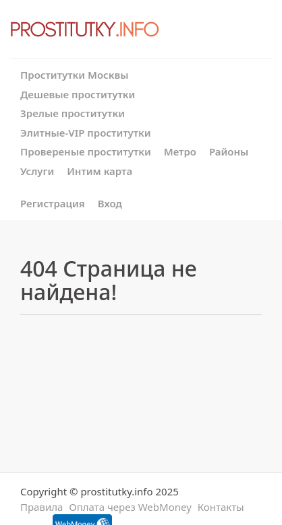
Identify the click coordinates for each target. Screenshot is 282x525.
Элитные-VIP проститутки (85, 132)
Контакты (221, 507)
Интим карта (99, 171)
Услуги (37, 171)
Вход (110, 203)
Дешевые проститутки (77, 94)
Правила (41, 507)
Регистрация (52, 203)
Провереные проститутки (85, 151)
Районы (228, 151)
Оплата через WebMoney (130, 507)
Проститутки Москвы (74, 74)
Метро (180, 151)
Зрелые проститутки (72, 113)
